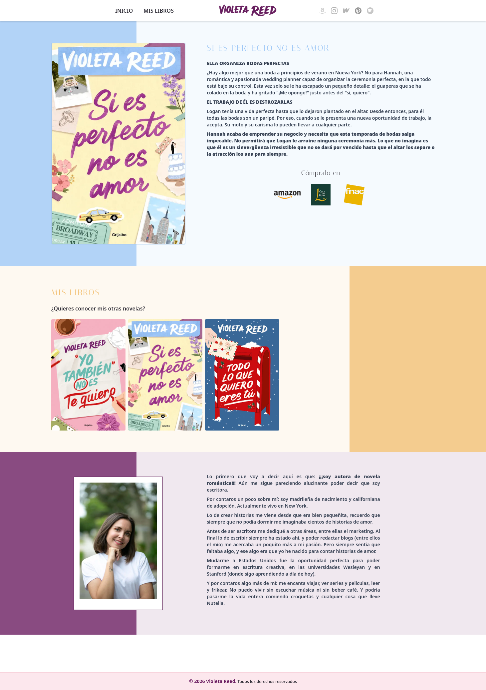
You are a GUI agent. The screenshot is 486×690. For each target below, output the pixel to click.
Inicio (124, 10)
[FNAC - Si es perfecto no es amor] (354, 194)
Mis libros (158, 10)
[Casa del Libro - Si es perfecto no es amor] (321, 194)
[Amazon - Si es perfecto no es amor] (287, 194)
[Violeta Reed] (248, 10)
